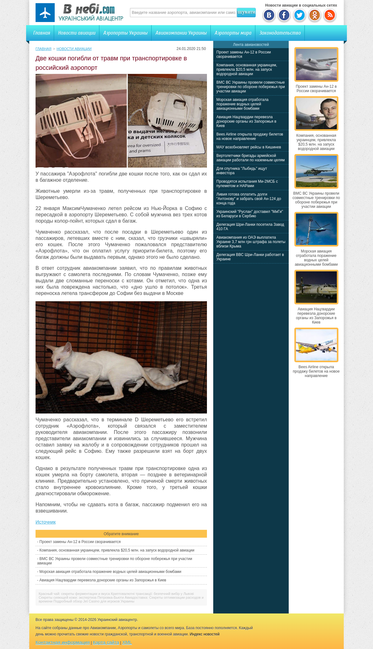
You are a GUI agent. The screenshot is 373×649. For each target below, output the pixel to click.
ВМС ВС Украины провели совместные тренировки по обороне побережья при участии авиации (250, 86)
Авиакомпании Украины (181, 33)
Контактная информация (63, 642)
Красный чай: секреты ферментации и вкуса (74, 594)
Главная (41, 33)
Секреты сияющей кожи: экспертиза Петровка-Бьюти (81, 597)
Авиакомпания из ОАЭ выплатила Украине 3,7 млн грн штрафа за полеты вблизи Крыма (250, 241)
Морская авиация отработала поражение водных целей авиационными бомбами (110, 571)
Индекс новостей (205, 634)
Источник (46, 521)
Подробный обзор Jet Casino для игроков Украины (93, 601)
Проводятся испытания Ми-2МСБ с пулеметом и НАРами (247, 183)
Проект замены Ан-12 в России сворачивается (79, 542)
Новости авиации (76, 33)
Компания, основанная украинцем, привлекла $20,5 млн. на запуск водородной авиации (116, 550)
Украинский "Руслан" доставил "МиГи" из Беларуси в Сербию (249, 213)
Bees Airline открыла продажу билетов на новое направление (249, 136)
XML (127, 642)
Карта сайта (106, 642)
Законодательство (280, 33)
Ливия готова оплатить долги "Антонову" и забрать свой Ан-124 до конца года (248, 198)
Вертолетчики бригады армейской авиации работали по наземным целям (250, 157)
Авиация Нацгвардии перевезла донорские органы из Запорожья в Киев (102, 580)
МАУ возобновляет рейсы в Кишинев (248, 147)
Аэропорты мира (232, 33)
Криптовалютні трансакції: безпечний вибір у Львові (152, 594)
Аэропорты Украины (125, 33)
